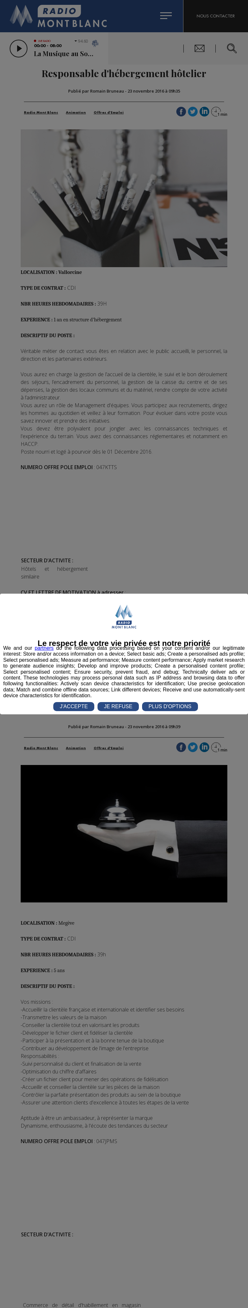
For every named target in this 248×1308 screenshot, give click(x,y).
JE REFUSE (118, 706)
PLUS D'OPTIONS (170, 706)
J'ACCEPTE (74, 706)
